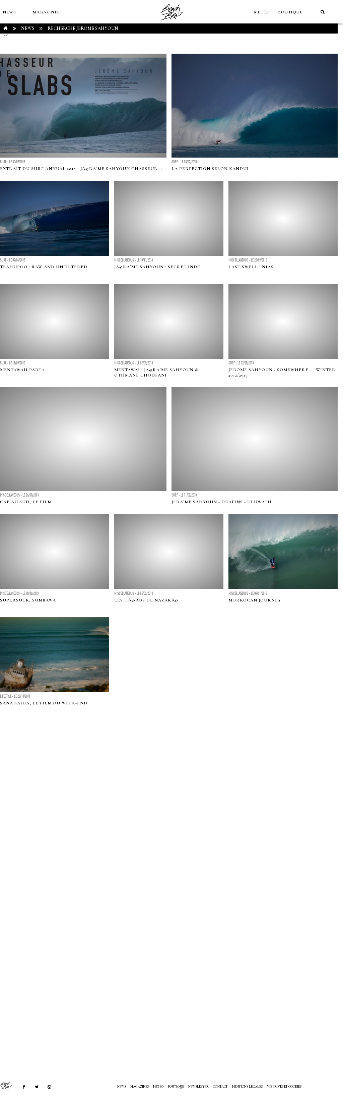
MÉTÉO (262, 12)
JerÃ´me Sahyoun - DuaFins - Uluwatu (221, 502)
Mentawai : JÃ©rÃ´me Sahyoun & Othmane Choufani (156, 372)
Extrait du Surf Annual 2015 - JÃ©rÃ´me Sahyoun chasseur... (81, 168)
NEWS (9, 12)
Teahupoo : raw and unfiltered (43, 267)
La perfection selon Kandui (210, 168)
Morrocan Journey (254, 600)
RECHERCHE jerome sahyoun (83, 28)
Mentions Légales (247, 1087)
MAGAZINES (46, 12)
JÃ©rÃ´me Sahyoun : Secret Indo (157, 267)
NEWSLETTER (198, 1087)
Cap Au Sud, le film (26, 502)
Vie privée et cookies (284, 1087)
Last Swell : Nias (251, 267)
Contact (220, 1087)
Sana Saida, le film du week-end (43, 703)
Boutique (290, 12)
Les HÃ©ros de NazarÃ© (146, 600)
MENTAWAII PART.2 (22, 369)
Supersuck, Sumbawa (28, 600)
